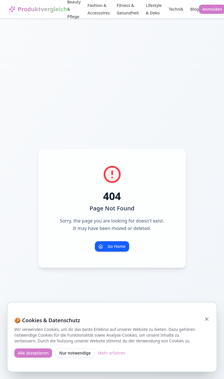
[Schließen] (207, 319)
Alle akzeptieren (33, 353)
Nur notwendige (75, 353)
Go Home (112, 246)
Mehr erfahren (111, 353)
